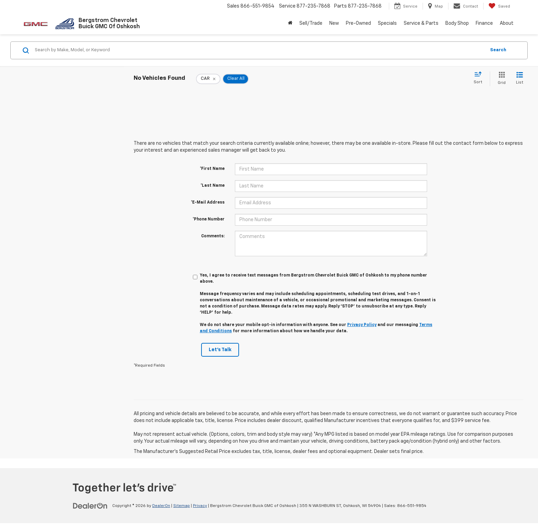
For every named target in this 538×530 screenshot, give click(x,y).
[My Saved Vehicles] (499, 6)
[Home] (290, 23)
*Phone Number (209, 219)
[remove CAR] (208, 79)
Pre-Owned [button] (358, 23)
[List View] (519, 78)
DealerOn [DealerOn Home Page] (161, 506)
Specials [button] (387, 23)
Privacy (200, 506)
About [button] (507, 23)
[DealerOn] (90, 505)
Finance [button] (484, 23)
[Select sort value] (480, 78)
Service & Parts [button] (421, 23)
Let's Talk (220, 349)
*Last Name (212, 186)
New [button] (334, 23)
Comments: (213, 236)
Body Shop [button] (457, 23)
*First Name (212, 169)
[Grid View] (500, 78)
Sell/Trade (310, 23)
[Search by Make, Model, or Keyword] (259, 50)
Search (498, 50)
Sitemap (181, 506)
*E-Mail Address (208, 203)
